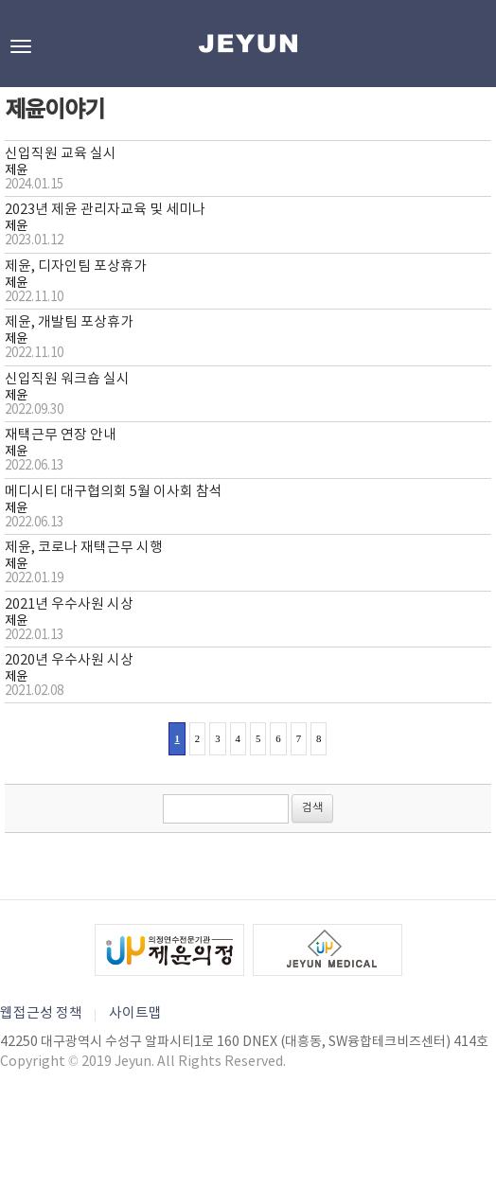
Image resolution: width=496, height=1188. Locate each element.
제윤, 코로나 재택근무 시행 (84, 548)
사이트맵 (135, 1013)
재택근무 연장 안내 (60, 435)
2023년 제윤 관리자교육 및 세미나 (105, 210)
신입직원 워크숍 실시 (67, 379)
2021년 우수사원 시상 (69, 604)
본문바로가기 (0, 0)
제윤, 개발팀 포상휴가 (69, 322)
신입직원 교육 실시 (60, 154)
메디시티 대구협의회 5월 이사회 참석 (113, 492)
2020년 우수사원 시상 (69, 660)
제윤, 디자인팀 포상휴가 (76, 266)
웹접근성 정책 (41, 1013)
